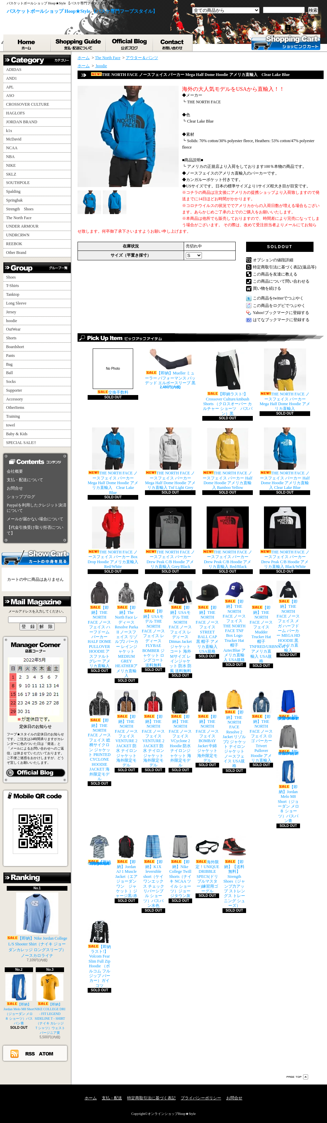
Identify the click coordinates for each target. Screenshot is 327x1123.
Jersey (11, 312)
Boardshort (15, 346)
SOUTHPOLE (18, 182)
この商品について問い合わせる (281, 281)
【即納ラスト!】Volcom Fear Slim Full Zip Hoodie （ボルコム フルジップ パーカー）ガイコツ (99, 954)
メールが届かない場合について (35, 519)
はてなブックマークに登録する (281, 319)
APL (10, 87)
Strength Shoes (19, 209)
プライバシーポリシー (201, 1098)
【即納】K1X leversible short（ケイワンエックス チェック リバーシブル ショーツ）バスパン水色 (153, 871)
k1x (9, 130)
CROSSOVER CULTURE (27, 104)
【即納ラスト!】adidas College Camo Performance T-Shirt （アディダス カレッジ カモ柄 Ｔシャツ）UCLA (99, 850)
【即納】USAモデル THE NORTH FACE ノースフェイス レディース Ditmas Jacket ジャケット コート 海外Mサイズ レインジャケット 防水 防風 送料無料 (180, 627)
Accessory (14, 399)
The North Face (18, 217)
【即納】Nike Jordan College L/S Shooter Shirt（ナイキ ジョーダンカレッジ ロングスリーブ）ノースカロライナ (37, 925)
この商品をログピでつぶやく (279, 305)
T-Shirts (12, 285)
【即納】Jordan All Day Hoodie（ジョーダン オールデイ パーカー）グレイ (288, 740)
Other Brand (16, 252)
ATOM (46, 1053)
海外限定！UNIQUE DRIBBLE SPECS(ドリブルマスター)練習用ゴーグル (207, 864)
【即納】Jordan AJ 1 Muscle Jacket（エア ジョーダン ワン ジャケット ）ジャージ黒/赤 (126, 866)
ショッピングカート (285, 42)
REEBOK (14, 243)
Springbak (14, 200)
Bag (9, 364)
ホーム (27, 42)
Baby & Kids (16, 434)
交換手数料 (113, 371)
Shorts (11, 338)
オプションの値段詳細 (273, 260)
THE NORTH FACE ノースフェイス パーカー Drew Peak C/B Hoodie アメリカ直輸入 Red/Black (227, 537)
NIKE (11, 165)
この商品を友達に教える (275, 274)
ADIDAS (13, 69)
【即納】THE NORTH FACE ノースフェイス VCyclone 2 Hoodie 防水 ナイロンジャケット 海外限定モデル (180, 729)
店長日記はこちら (35, 772)
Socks (11, 381)
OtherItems (15, 407)
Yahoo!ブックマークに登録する (281, 312)
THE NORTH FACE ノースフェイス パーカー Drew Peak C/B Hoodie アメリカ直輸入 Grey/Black (170, 537)
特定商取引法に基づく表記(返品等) (284, 267)
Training (13, 416)
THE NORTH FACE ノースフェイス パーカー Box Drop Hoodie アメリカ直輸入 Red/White (113, 537)
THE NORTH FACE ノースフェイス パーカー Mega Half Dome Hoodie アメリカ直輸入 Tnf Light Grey (170, 458)
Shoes (11, 277)
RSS (30, 1053)
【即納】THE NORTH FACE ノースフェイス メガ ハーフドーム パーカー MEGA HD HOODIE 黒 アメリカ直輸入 (288, 617)
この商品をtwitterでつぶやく (278, 298)
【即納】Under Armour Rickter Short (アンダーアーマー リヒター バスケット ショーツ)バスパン (288, 705)
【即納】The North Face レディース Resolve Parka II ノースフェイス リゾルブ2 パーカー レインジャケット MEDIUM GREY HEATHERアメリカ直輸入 (126, 629)
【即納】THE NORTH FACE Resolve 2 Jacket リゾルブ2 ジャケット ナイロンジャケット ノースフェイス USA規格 (234, 729)
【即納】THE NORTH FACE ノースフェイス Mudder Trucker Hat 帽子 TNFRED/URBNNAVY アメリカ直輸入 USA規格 (269, 622)
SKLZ (11, 174)
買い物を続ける (267, 288)
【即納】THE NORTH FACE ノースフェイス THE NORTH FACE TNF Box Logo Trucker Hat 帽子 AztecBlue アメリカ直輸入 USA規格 (234, 621)
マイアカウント (306, 27)
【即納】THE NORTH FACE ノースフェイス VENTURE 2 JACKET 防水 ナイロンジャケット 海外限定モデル (126, 729)
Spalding (13, 191)
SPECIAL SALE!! (21, 442)
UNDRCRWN (17, 235)
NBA (10, 156)
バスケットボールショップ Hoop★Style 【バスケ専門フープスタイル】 (82, 11)
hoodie (11, 320)
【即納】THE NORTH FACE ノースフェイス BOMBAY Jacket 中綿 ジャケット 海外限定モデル (207, 726)
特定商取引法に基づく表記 (151, 1098)
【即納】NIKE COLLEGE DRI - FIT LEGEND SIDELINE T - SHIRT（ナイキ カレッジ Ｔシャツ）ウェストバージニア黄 (49, 1004)
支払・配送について (78, 42)
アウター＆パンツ (142, 57)
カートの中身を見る (35, 557)
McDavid (13, 139)
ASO (10, 95)
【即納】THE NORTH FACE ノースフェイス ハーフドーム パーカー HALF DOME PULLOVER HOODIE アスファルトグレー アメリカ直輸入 (99, 625)
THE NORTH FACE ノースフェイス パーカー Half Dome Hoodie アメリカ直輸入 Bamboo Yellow (227, 458)
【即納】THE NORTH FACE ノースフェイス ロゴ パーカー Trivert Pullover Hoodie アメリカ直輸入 (261, 726)
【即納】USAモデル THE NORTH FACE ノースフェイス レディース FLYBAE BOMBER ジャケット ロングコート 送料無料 (153, 624)
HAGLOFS (15, 113)
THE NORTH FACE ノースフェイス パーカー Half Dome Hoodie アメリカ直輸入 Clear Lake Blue (284, 458)
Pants (10, 355)
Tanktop (12, 294)
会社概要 (15, 471)
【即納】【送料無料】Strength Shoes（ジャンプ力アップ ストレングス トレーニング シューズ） (234, 871)
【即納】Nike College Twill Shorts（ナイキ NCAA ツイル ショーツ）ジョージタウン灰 (180, 866)
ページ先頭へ (297, 1076)
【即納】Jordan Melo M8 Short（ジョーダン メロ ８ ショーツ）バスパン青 (19, 999)
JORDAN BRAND (21, 122)
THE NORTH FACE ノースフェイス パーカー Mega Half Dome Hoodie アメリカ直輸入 (285, 379)
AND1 (11, 78)
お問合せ (173, 42)
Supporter (14, 390)
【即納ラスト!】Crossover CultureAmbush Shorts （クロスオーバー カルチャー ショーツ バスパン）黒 (227, 382)
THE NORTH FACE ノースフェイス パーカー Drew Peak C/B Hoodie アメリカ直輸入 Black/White (285, 537)
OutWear (13, 329)
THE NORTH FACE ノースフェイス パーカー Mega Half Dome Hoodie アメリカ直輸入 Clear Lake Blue (113, 461)
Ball (9, 372)
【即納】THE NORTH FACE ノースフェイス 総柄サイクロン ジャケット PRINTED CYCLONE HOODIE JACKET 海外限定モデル (99, 735)
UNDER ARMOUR (22, 226)
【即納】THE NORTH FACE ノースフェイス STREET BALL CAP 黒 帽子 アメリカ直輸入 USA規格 (207, 617)
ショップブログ (129, 42)
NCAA (12, 148)
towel (10, 425)
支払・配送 (112, 1098)
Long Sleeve (16, 303)
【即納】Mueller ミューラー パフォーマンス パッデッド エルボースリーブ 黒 (170, 366)
